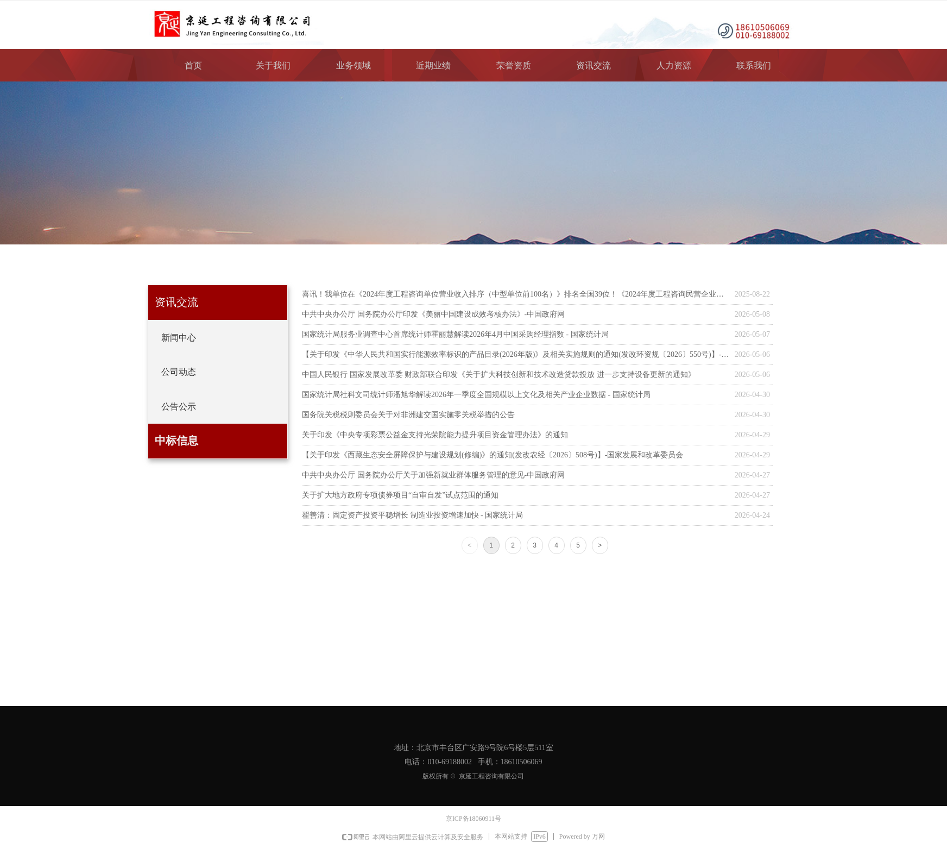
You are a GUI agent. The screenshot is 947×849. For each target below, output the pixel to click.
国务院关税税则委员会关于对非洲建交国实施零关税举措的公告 (408, 415)
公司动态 (178, 371)
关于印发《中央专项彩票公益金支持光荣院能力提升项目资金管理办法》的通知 (435, 435)
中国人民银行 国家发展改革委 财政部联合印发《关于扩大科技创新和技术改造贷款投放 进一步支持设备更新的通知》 (499, 374)
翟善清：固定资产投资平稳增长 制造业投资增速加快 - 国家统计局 (412, 515)
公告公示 (178, 406)
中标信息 (176, 440)
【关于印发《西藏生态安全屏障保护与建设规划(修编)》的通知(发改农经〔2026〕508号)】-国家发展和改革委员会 (492, 455)
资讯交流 (176, 302)
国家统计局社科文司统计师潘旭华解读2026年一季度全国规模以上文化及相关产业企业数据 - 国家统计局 (476, 395)
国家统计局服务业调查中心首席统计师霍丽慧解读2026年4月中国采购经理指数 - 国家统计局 (455, 334)
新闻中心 (178, 337)
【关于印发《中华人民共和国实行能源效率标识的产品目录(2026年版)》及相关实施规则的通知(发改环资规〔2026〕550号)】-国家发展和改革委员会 (515, 354)
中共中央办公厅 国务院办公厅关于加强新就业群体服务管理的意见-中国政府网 (433, 475)
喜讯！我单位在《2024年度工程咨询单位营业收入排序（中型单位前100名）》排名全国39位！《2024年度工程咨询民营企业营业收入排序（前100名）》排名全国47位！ (515, 294)
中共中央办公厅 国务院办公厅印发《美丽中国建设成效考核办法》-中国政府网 (433, 314)
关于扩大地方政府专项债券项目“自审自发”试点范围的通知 (400, 495)
